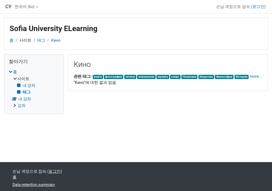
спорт (175, 77)
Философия (224, 77)
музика (163, 77)
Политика (189, 77)
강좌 (22, 105)
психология (146, 77)
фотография (113, 77)
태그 (41, 40)
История (241, 77)
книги (98, 77)
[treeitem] (34, 88)
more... (256, 76)
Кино (55, 40)
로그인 (258, 6)
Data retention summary (33, 184)
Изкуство (206, 77)
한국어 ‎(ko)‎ (25, 6)
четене (130, 77)
